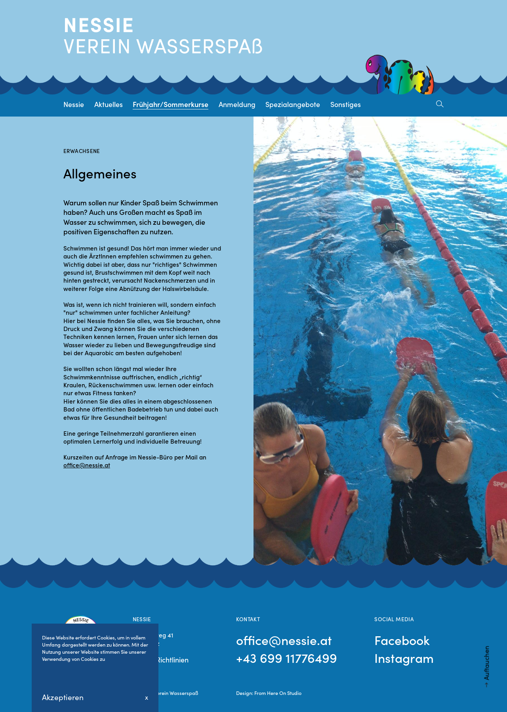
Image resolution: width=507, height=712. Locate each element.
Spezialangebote (292, 104)
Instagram (404, 657)
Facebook (402, 640)
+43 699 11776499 (286, 657)
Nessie (73, 104)
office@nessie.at (86, 465)
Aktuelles (108, 104)
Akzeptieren (63, 697)
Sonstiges (345, 104)
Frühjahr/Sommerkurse (170, 104)
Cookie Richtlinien (161, 659)
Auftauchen (485, 663)
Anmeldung (237, 104)
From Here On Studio (277, 692)
